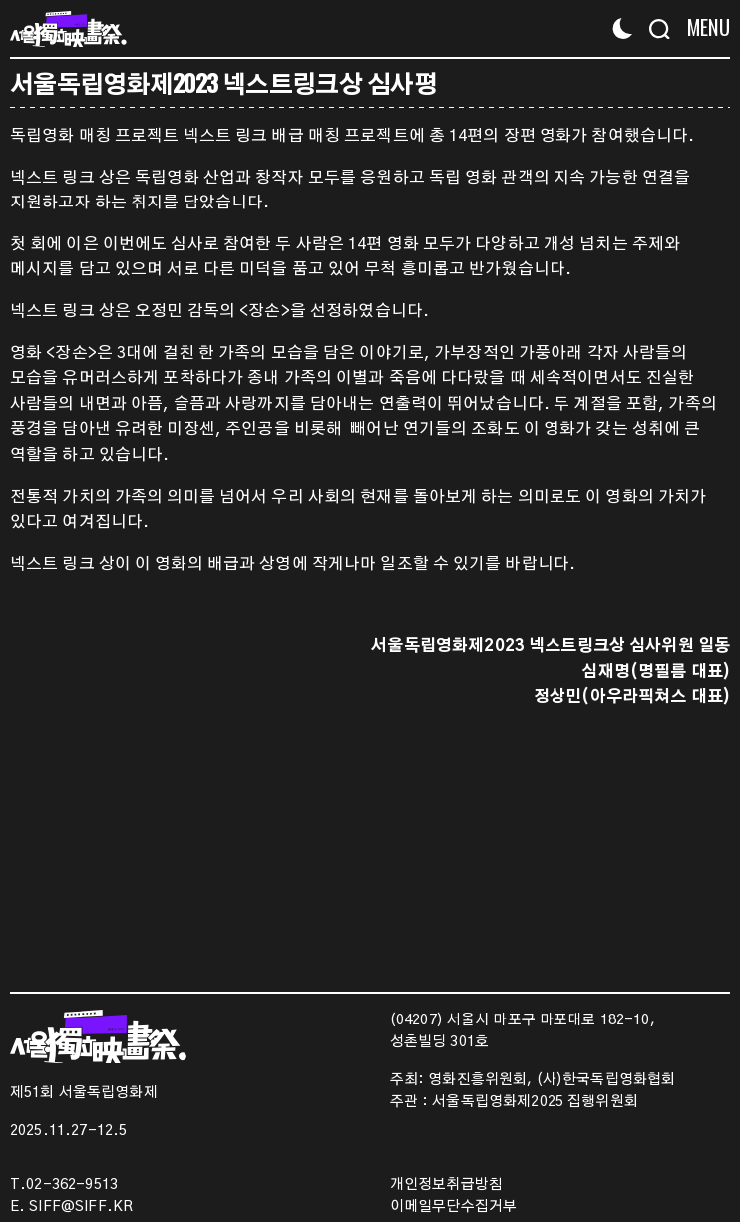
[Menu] (702, 27)
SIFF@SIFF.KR (81, 1207)
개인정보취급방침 (446, 1185)
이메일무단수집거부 (453, 1207)
